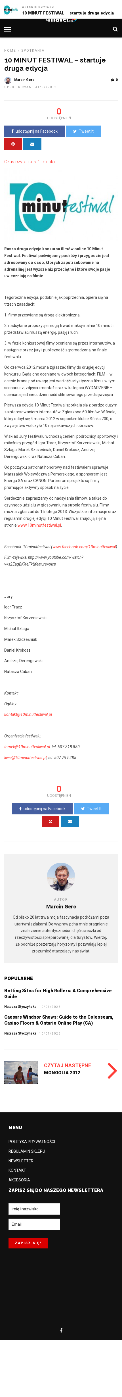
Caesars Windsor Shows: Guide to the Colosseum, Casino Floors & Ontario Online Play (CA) (58, 1020)
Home (10, 51)
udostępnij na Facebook (34, 131)
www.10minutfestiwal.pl (39, 525)
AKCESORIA (19, 1180)
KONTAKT (17, 1170)
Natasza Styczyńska (20, 1007)
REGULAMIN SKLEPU (27, 1151)
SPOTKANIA (33, 51)
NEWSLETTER (21, 1161)
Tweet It (83, 131)
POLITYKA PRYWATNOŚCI (32, 1141)
